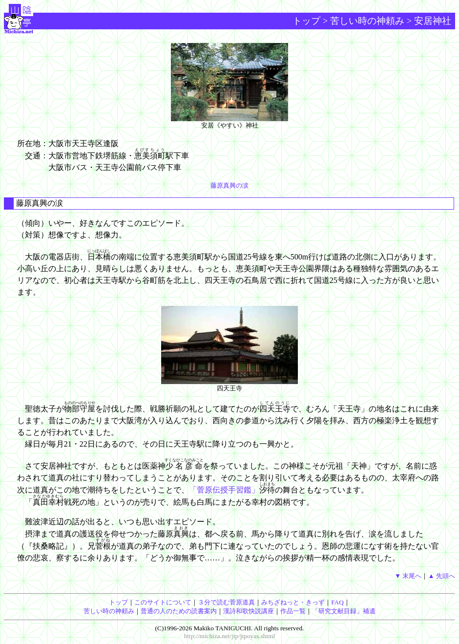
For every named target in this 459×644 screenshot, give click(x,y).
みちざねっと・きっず (293, 602)
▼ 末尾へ (408, 576)
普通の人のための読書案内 (179, 611)
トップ (306, 21)
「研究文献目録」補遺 (344, 611)
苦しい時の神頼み (367, 21)
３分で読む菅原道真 (226, 602)
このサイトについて (162, 602)
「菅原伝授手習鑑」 (224, 490)
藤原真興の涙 (229, 185)
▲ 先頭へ (441, 576)
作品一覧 (293, 611)
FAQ (337, 602)
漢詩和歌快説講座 (248, 611)
